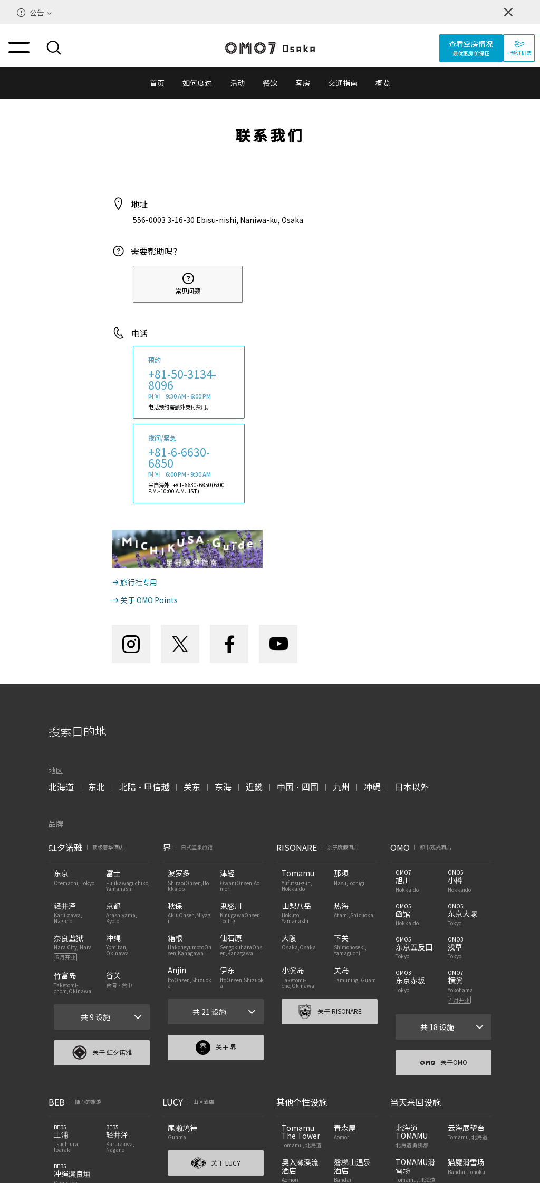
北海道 (61, 786)
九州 (341, 786)
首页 (157, 82)
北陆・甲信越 (144, 786)
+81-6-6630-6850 (179, 457)
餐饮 (270, 82)
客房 (302, 82)
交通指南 (343, 82)
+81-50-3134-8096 (182, 379)
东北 (96, 786)
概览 (382, 82)
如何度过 (197, 82)
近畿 (254, 786)
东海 (223, 786)
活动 (237, 82)
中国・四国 (298, 786)
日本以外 (412, 786)
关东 (192, 786)
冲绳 (372, 786)
